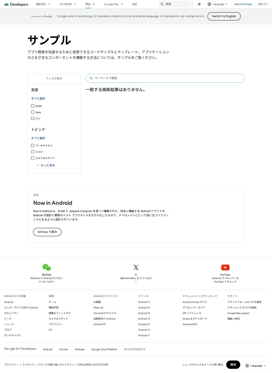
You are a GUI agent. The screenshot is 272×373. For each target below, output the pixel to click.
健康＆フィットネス (60, 313)
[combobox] (176, 4)
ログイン (263, 4)
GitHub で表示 (47, 232)
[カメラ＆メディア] (32, 158)
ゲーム (52, 302)
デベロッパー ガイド (194, 307)
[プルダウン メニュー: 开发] (95, 4)
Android (8, 302)
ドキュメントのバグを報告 (242, 307)
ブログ (7, 329)
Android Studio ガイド (195, 302)
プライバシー (56, 324)
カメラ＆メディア (45, 158)
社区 (134, 4)
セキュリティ (11, 313)
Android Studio (243, 4)
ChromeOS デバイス (105, 313)
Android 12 (144, 329)
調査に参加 (233, 318)
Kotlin (39, 106)
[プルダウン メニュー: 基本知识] (51, 4)
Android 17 (144, 302)
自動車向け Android (104, 318)
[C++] (32, 118)
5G (50, 329)
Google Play (111, 4)
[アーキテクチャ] (32, 145)
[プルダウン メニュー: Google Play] (123, 4)
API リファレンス (192, 313)
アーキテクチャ (44, 145)
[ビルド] (32, 151)
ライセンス (28, 364)
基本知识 (41, 4)
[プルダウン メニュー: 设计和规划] (76, 4)
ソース (7, 318)
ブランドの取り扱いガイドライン (56, 364)
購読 (233, 364)
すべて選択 (38, 98)
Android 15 (144, 313)
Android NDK (190, 324)
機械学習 (53, 307)
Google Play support (238, 313)
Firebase (79, 349)
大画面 (97, 302)
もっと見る (45, 165)
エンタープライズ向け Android (21, 307)
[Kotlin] (32, 105)
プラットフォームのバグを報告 (244, 302)
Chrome (63, 349)
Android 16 (144, 307)
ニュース (9, 324)
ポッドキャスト (12, 335)
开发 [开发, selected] (88, 4)
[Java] (32, 112)
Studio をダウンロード (195, 318)
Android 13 (144, 324)
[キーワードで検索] (165, 78)
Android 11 (144, 335)
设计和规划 (66, 4)
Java (38, 112)
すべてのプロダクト (135, 349)
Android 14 (144, 318)
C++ (38, 118)
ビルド (39, 151)
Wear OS (98, 307)
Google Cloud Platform (104, 349)
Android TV (100, 324)
